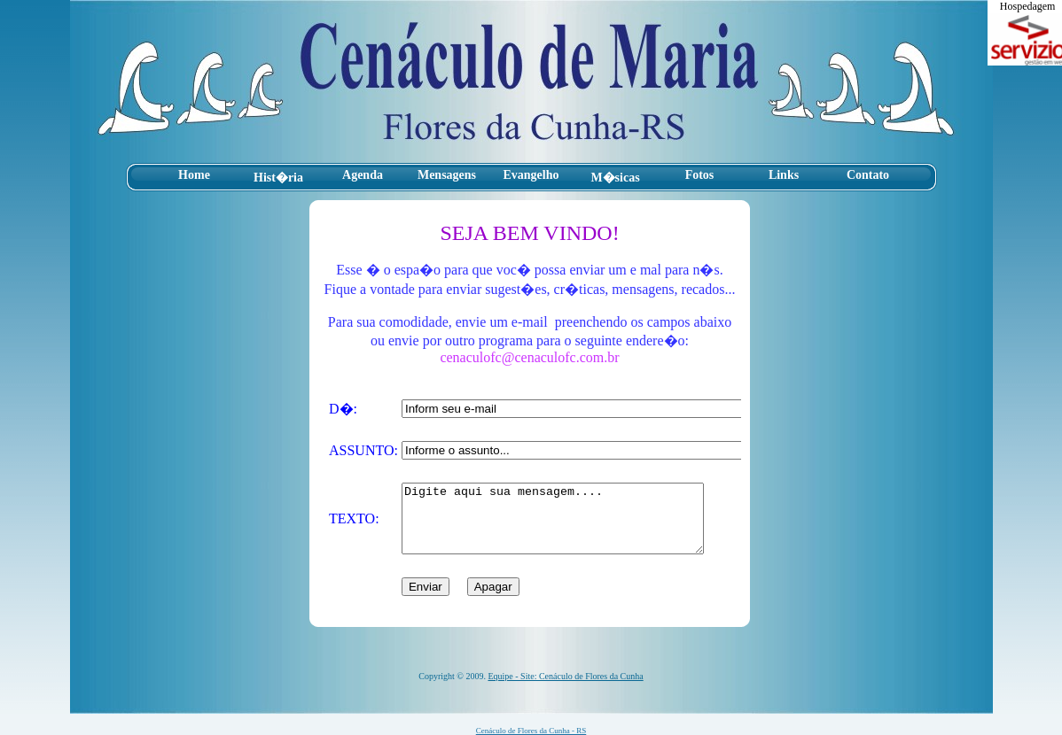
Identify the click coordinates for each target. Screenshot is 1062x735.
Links (784, 175)
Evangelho (530, 175)
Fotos (700, 175)
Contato (868, 175)
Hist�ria (278, 177)
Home (194, 175)
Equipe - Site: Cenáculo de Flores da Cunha (565, 676)
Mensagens (447, 175)
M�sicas (614, 177)
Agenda (362, 175)
